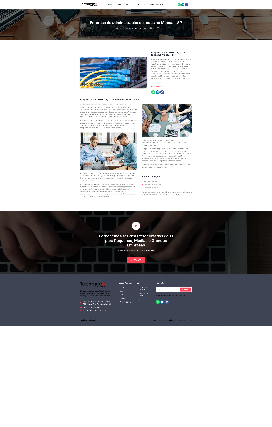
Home (110, 4)
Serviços (130, 4)
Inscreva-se (185, 289)
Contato (142, 4)
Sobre (119, 4)
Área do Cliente (156, 4)
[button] (136, 260)
